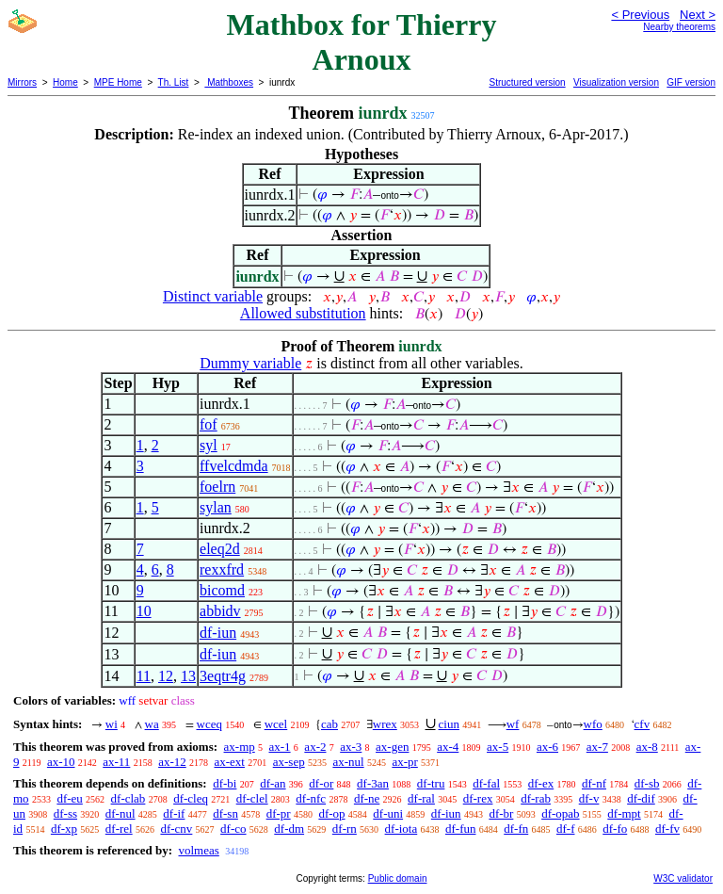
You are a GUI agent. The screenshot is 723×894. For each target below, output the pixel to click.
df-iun (218, 633)
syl (208, 445)
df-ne (366, 798)
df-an (272, 783)
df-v (589, 798)
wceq (209, 724)
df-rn (344, 828)
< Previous (640, 15)
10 (144, 611)
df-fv (667, 828)
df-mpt (623, 813)
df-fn (516, 828)
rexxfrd (222, 569)
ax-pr (404, 762)
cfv (643, 724)
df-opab (560, 813)
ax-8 (647, 747)
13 (188, 676)
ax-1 (280, 747)
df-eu (69, 798)
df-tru (431, 783)
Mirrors (22, 82)
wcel (276, 724)
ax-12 (172, 762)
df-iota (401, 828)
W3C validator (683, 878)
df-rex (478, 798)
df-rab (536, 798)
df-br (501, 813)
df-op (331, 813)
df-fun (460, 828)
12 (165, 676)
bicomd (222, 590)
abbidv (220, 611)
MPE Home (118, 82)
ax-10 (61, 762)
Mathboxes (228, 82)
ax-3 (351, 747)
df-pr (278, 813)
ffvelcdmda (234, 466)
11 (144, 676)
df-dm (289, 828)
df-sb (647, 783)
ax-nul (347, 762)
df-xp (64, 828)
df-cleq (190, 798)
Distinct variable (213, 296)
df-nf (594, 783)
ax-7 (597, 747)
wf (513, 724)
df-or (321, 783)
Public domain (397, 878)
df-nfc (311, 798)
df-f (565, 828)
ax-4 (447, 747)
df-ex (541, 783)
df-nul (120, 813)
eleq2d (220, 549)
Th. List (173, 82)
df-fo (614, 828)
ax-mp (239, 747)
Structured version (527, 82)
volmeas (198, 850)
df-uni (388, 813)
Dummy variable (250, 363)
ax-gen (392, 747)
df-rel (119, 828)
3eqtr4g (223, 676)
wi (111, 724)
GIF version (691, 82)
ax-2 (315, 747)
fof (208, 424)
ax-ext (229, 762)
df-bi (224, 783)
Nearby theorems (679, 27)
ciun (449, 724)
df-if (174, 813)
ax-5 (497, 747)
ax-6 (547, 747)
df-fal (486, 783)
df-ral (421, 798)
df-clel (252, 798)
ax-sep (289, 762)
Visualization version (616, 82)
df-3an (373, 783)
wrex (385, 724)
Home (65, 82)
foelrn (217, 487)
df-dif (641, 798)
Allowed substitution (303, 313)
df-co (233, 828)
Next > (697, 15)
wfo (593, 724)
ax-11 (116, 762)
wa (152, 724)
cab (329, 724)
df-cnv (176, 828)
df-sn (225, 813)
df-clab (128, 798)
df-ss (65, 813)
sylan (216, 507)
